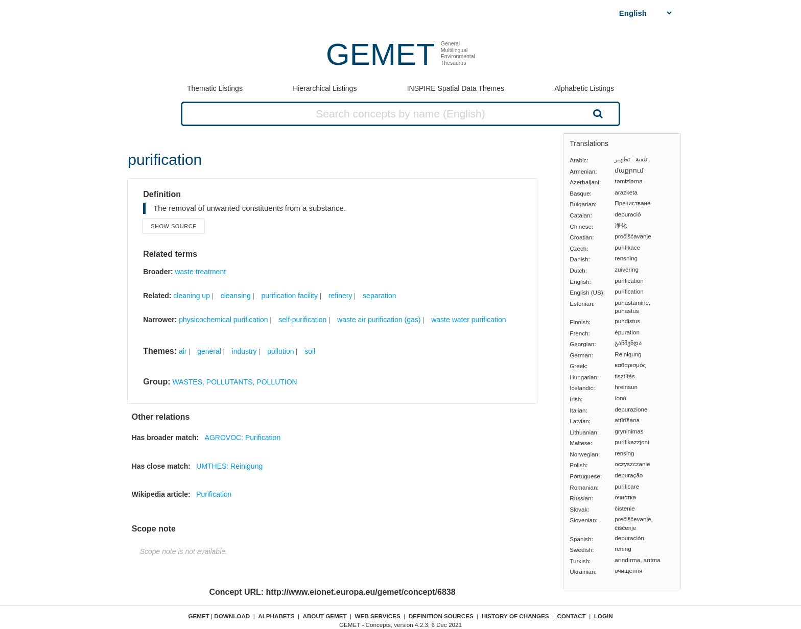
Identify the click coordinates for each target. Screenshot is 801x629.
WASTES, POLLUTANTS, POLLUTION (234, 382)
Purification (213, 494)
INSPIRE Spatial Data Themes (455, 88)
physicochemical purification (223, 320)
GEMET (380, 54)
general (209, 351)
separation (379, 296)
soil (309, 351)
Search (596, 113)
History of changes (515, 616)
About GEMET (325, 616)
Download (232, 616)
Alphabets (276, 616)
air (183, 351)
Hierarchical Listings (325, 88)
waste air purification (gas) (378, 320)
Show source (174, 226)
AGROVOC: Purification (243, 437)
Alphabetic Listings (584, 88)
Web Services (377, 616)
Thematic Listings (215, 88)
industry (244, 351)
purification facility (290, 296)
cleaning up (191, 296)
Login (603, 616)
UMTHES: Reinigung (229, 466)
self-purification (302, 320)
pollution (280, 351)
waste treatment (200, 272)
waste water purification (468, 320)
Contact (571, 616)
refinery (340, 296)
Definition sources (441, 616)
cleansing (236, 296)
